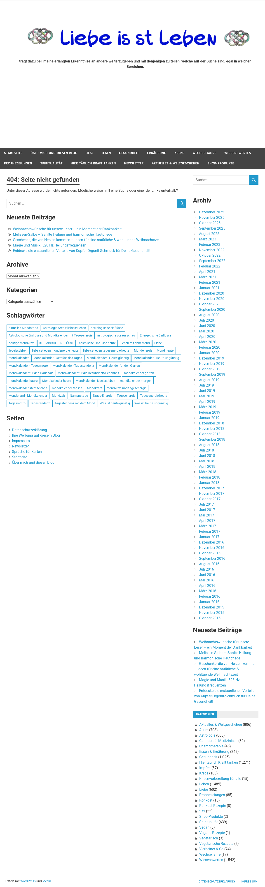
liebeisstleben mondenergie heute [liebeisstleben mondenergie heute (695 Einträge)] (55, 350)
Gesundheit (129, 153)
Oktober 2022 (209, 255)
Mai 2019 (206, 396)
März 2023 (207, 239)
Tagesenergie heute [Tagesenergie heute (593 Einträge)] (153, 395)
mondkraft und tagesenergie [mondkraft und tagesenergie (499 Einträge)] (126, 388)
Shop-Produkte (220, 163)
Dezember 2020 (211, 293)
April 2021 (207, 272)
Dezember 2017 (211, 488)
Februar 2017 (209, 531)
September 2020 (212, 309)
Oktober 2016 (209, 553)
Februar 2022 (209, 266)
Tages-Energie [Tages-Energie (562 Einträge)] (102, 395)
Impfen (205, 768)
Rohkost (205, 800)
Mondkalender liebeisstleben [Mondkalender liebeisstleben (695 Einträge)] (95, 380)
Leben (106, 153)
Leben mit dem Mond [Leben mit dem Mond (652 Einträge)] (135, 343)
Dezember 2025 (211, 212)
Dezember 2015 (211, 607)
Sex (202, 811)
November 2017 (211, 493)
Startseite (13, 153)
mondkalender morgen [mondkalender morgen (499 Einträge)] (136, 380)
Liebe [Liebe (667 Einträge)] (158, 343)
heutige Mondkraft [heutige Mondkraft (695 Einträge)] (22, 343)
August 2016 (209, 564)
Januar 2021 (209, 288)
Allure (203, 730)
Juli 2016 (206, 569)
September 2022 (212, 261)
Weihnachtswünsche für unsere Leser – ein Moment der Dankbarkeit (67, 229)
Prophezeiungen (18, 163)
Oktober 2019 (209, 369)
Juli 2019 (206, 385)
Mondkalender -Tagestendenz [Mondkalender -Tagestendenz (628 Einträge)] (73, 365)
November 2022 (211, 250)
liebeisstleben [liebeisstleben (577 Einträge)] (18, 350)
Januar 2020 (209, 353)
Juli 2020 (206, 320)
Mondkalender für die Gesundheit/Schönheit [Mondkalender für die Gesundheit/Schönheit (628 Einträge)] (88, 373)
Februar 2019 (209, 412)
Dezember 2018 (211, 423)
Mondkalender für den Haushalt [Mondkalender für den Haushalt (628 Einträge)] (31, 373)
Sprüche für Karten (27, 451)
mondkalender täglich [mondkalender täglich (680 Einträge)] (67, 388)
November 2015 (211, 613)
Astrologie (207, 735)
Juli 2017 (206, 504)
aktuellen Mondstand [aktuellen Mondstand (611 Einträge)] (23, 328)
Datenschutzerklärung (29, 430)
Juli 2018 (206, 450)
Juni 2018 (207, 456)
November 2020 (211, 299)
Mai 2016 (206, 580)
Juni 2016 (207, 575)
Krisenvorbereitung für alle (220, 778)
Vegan (204, 827)
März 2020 (207, 342)
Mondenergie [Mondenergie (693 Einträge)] (143, 350)
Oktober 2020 (209, 304)
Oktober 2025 (209, 223)
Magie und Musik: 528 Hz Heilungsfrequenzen (49, 245)
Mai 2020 (206, 331)
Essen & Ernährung (214, 751)
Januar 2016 (209, 602)
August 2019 (209, 380)
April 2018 (207, 466)
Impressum (21, 441)
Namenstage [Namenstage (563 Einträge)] (79, 395)
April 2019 (207, 401)
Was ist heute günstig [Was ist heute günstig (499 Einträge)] (115, 403)
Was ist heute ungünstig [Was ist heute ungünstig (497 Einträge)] (151, 403)
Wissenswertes (237, 153)
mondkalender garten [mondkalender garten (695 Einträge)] (139, 373)
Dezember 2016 (211, 542)
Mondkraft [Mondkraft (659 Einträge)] (94, 388)
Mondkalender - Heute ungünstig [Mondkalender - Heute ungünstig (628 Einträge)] (156, 358)
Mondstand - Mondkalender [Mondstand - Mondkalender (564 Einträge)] (28, 395)
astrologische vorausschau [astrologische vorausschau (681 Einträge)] (116, 335)
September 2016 (212, 558)
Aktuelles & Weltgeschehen (175, 163)
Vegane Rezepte (212, 833)
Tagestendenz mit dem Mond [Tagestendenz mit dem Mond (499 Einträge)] (75, 403)
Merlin (46, 881)
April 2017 (207, 520)
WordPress (28, 881)
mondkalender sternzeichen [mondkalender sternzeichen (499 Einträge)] (28, 388)
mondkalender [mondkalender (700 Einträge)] (19, 358)
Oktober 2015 (209, 618)
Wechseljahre (204, 153)
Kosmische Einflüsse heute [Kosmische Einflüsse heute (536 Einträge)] (97, 343)
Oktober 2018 (209, 434)
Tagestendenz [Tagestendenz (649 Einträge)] (40, 403)
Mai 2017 (206, 515)
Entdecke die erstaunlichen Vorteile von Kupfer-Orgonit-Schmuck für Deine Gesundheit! (81, 251)
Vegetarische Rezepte (216, 843)
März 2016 (207, 591)
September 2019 (212, 374)
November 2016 (211, 548)
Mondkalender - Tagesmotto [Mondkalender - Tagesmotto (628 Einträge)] (28, 365)
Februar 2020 (209, 347)
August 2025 (209, 234)
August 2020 (209, 315)
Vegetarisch (208, 838)
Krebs (179, 153)
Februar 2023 (209, 244)
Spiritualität (51, 163)
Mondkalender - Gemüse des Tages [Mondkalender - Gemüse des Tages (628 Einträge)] (57, 358)
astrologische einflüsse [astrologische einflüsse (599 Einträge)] (107, 328)
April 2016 (207, 585)
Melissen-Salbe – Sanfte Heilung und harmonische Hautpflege (62, 234)
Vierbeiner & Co (211, 849)
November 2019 (211, 364)
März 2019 (207, 407)
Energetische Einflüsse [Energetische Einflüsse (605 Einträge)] (155, 335)
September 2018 (212, 439)
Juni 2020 (207, 326)
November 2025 (211, 217)
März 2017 (207, 526)
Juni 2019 (207, 391)
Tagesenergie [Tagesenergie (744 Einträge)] (126, 395)
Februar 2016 (209, 596)
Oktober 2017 (209, 499)
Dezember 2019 (211, 358)
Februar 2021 (209, 282)
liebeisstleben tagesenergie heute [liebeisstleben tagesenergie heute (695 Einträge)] (106, 350)
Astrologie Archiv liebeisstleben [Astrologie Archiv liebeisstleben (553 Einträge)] (64, 328)
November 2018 (211, 428)
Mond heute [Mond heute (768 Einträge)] (165, 350)
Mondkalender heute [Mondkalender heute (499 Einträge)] (56, 380)
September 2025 (212, 228)
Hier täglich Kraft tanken (93, 163)
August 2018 (209, 445)
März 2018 (207, 472)
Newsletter (134, 163)
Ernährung (156, 153)
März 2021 (207, 277)
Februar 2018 (209, 477)
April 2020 (207, 336)
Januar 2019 (209, 418)
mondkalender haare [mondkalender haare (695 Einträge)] (23, 380)
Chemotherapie (211, 746)
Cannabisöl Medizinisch (218, 741)
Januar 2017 (209, 537)
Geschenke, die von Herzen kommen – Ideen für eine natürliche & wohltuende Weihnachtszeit (87, 240)
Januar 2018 (209, 483)
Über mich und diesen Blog (53, 153)
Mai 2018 (206, 461)
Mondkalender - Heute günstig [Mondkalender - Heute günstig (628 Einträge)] (108, 358)
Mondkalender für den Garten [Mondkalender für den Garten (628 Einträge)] (119, 365)
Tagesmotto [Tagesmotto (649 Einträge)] (17, 403)
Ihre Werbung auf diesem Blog (36, 435)
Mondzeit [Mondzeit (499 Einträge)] (58, 395)
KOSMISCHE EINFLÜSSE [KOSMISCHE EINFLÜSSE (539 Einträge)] (56, 343)
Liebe (89, 153)
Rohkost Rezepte (212, 806)
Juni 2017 (207, 510)
